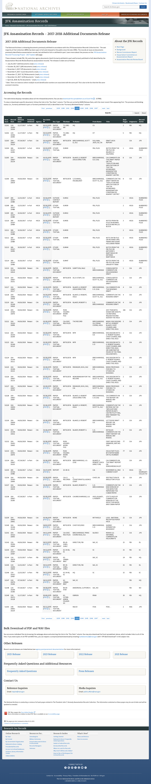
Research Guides (60, 733)
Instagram (72, 767)
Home (7, 25)
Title (108, 122)
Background (121, 50)
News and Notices (83, 736)
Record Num (13, 121)
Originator (133, 122)
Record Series (141, 121)
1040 (63, 108)
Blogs (82, 767)
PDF (45, 127)
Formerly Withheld (30, 121)
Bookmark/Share (132, 3)
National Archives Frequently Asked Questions (62, 740)
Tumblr (75, 767)
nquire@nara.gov (18, 692)
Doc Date (46, 120)
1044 (81, 108)
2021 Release (121, 654)
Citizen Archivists (118, 3)
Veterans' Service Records (46, 14)
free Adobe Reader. (28, 712)
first (43, 108)
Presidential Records (12, 747)
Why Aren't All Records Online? (63, 751)
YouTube (79, 767)
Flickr (85, 767)
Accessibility (58, 776)
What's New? (82, 733)
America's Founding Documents (134, 14)
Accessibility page (54, 714)
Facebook (65, 767)
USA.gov (102, 776)
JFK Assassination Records (34, 25)
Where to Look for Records (62, 748)
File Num (66, 122)
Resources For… (36, 733)
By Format (9, 739)
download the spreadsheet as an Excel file (78, 99)
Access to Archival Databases (15, 749)
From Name (97, 122)
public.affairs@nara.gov (92, 692)
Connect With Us (76, 764)
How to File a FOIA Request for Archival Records (63, 754)
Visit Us (105, 14)
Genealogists (34, 736)
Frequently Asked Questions (22, 671)
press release (38, 64)
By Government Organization (15, 742)
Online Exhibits (10, 756)
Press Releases (86, 671)
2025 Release (13, 654)
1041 (67, 108)
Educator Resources (75, 14)
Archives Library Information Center (14, 752)
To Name (76, 122)
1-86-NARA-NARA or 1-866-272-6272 (75, 781)
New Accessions (82, 739)
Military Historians (35, 739)
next (103, 108)
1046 (91, 108)
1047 (96, 108)
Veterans (32, 748)
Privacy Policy (67, 776)
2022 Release (85, 654)
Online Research (13, 733)
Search (143, 7)
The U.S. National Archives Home (32, 6)
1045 (86, 108)
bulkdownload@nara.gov (88, 637)
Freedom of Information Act (81, 776)
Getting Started (58, 736)
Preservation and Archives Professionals (38, 742)
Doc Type (56, 122)
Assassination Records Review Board (130, 59)
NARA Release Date (21, 120)
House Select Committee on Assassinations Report (127, 56)
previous (49, 108)
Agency (39, 122)
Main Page (120, 47)
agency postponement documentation (50, 649)
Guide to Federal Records (61, 743)
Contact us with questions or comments (16, 723)
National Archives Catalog (14, 744)
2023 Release (49, 654)
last (108, 108)
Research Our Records (16, 14)
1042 (72, 108)
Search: (108, 113)
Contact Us (143, 3)
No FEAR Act (95, 776)
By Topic (8, 736)
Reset (144, 113)
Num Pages (125, 121)
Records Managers (35, 746)
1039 (58, 108)
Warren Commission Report (127, 52)
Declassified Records (60, 746)
